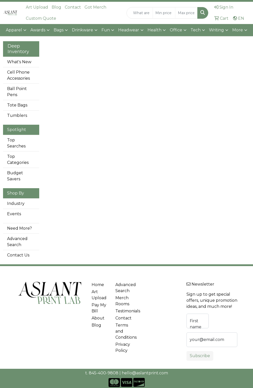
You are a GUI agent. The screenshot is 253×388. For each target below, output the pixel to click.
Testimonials (124, 311)
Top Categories (18, 159)
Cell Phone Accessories (18, 75)
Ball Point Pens (17, 91)
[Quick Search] (139, 13)
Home (98, 284)
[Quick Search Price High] (186, 13)
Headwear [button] (128, 30)
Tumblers (17, 115)
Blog (56, 7)
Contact (73, 7)
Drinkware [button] (82, 30)
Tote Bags (17, 105)
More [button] (237, 30)
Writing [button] (216, 30)
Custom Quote (41, 18)
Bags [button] (59, 30)
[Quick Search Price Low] (164, 13)
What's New (19, 61)
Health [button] (154, 30)
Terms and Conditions (124, 331)
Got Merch (95, 7)
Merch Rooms (122, 300)
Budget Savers (15, 175)
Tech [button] (196, 30)
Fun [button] (105, 30)
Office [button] (176, 30)
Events (14, 213)
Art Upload (37, 7)
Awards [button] (37, 30)
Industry (16, 203)
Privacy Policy (122, 347)
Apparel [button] (14, 30)
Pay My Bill (99, 308)
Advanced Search (17, 241)
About (98, 318)
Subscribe (200, 355)
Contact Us (18, 255)
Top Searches (16, 143)
